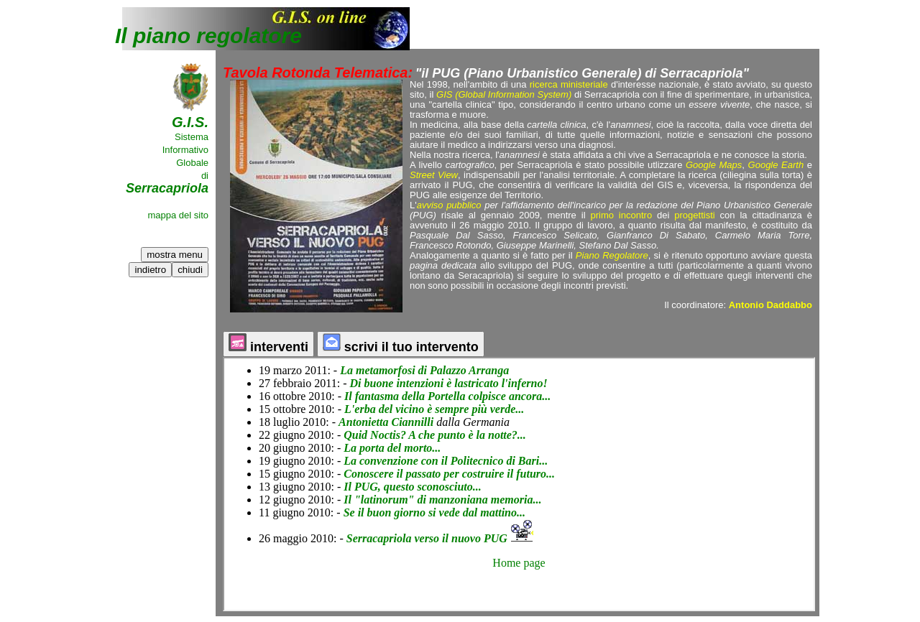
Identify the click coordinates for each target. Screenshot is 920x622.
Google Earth (776, 164)
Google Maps (714, 164)
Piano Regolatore (612, 255)
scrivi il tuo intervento (401, 343)
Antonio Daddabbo (770, 305)
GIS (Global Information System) (503, 94)
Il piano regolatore (208, 35)
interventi (268, 343)
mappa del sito (177, 215)
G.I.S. (190, 122)
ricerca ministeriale (569, 84)
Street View (434, 175)
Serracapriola (167, 188)
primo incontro (619, 215)
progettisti (694, 215)
